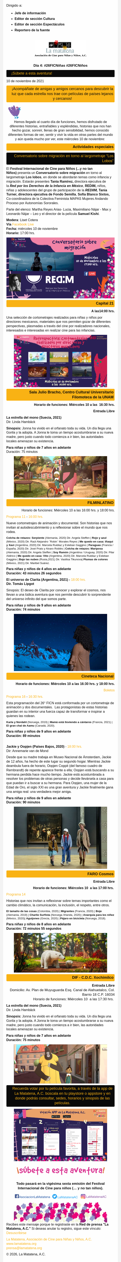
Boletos (109, 690)
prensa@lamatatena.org (24, 1248)
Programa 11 (16, 516)
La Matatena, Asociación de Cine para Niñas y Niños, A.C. (49, 1239)
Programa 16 (16, 696)
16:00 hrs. (35, 516)
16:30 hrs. (35, 696)
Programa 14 (16, 894)
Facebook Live (23, 224)
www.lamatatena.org (21, 1243)
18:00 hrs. (78, 579)
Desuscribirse (16, 1233)
